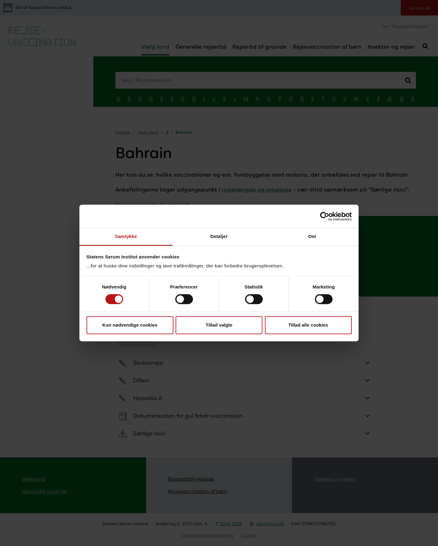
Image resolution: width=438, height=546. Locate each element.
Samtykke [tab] (126, 236)
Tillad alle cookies (308, 325)
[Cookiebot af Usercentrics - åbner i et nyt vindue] (324, 216)
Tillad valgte (219, 325)
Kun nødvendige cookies (130, 325)
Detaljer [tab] (219, 236)
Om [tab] (312, 236)
